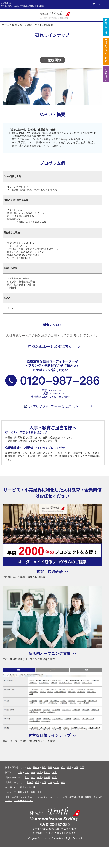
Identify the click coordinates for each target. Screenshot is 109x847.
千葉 (44, 767)
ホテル (38, 797)
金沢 (27, 777)
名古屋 (47, 777)
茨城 (56, 767)
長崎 (33, 792)
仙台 (56, 782)
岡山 (22, 787)
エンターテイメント (23, 800)
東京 (29, 767)
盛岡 (37, 782)
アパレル (29, 797)
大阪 (20, 772)
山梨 (76, 767)
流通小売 (97, 797)
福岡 (20, 792)
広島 (29, 787)
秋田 (44, 782)
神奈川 (36, 767)
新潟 (82, 767)
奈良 (39, 772)
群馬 (69, 767)
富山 (33, 777)
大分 (27, 792)
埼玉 (50, 767)
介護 (65, 797)
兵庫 (27, 772)
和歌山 (47, 772)
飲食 (46, 797)
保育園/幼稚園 (76, 797)
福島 (63, 782)
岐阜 (39, 777)
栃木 (63, 767)
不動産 (88, 797)
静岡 (54, 777)
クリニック (55, 797)
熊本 (39, 792)
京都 (33, 772)
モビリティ (17, 797)
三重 (54, 772)
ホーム (5, 24)
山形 (50, 782)
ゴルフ (8, 800)
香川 (35, 787)
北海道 (30, 782)
